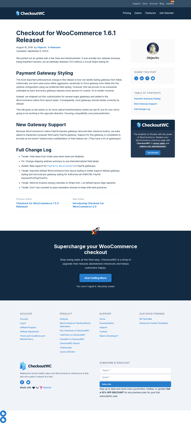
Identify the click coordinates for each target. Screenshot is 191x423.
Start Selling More (95, 277)
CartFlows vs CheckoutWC (72, 335)
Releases (55, 47)
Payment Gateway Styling (147, 98)
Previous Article (23, 199)
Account (153, 3)
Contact (103, 331)
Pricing (127, 13)
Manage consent (3, 413)
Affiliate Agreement (29, 331)
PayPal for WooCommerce (61, 166)
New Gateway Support (145, 104)
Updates (170, 3)
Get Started (166, 13)
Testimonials (66, 347)
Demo (138, 13)
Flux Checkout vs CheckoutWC (74, 330)
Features (150, 13)
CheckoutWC (30, 13)
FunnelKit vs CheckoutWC (72, 339)
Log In (23, 323)
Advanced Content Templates (153, 323)
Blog (162, 3)
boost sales (159, 143)
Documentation (107, 323)
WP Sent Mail (145, 319)
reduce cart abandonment (152, 146)
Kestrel (47, 387)
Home (102, 319)
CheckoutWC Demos (70, 343)
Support (137, 3)
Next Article (78, 199)
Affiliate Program (28, 327)
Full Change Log (142, 109)
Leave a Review (67, 351)
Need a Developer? (109, 336)
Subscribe (106, 384)
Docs (145, 3)
